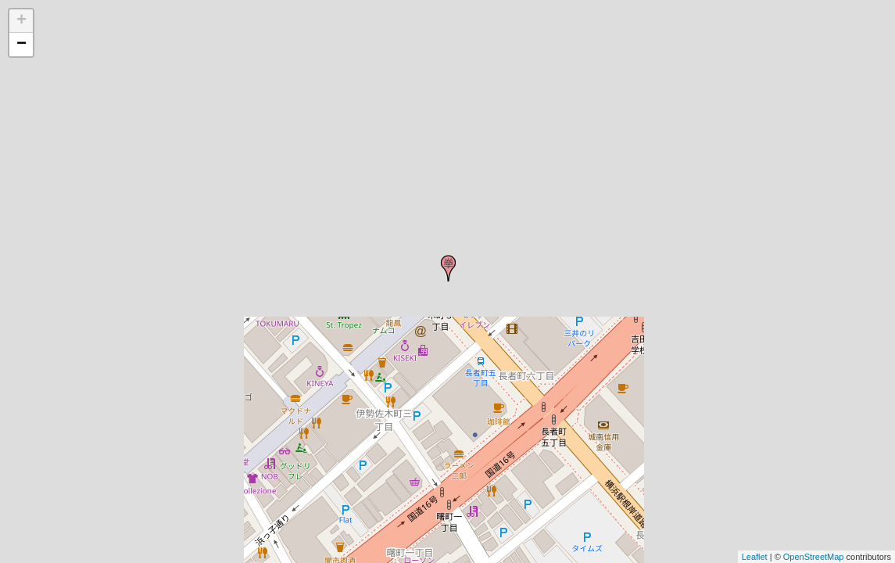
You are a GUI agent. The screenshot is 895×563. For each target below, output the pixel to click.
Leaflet (755, 556)
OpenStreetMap (813, 556)
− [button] (21, 44)
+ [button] (21, 21)
